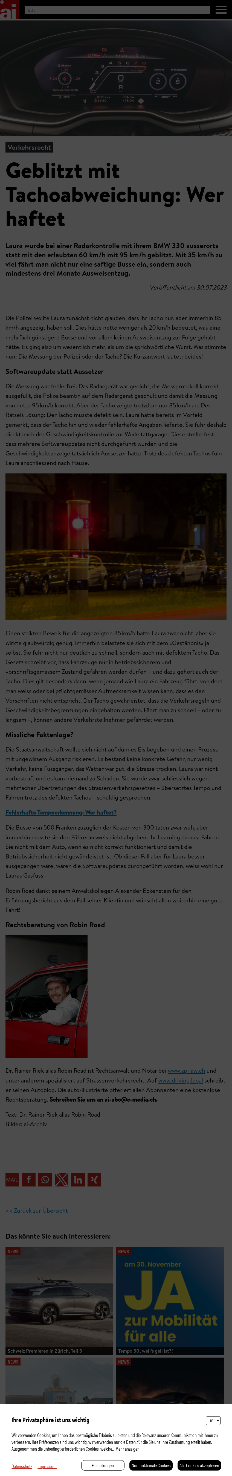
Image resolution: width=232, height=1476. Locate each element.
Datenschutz (21, 1466)
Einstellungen (103, 1465)
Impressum (47, 1466)
